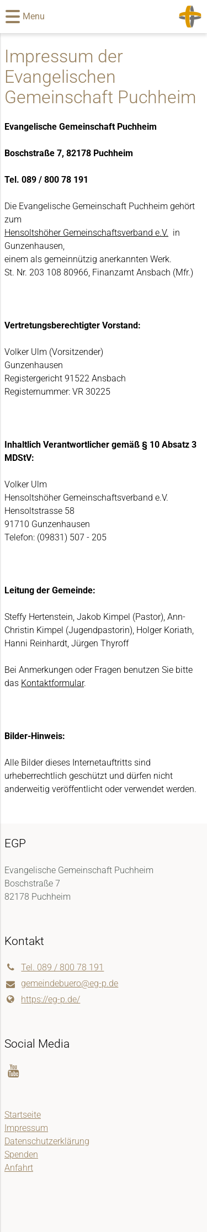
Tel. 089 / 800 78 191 (54, 967)
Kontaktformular (52, 683)
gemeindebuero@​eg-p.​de (61, 984)
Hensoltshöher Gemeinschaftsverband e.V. (86, 232)
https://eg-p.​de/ (42, 999)
